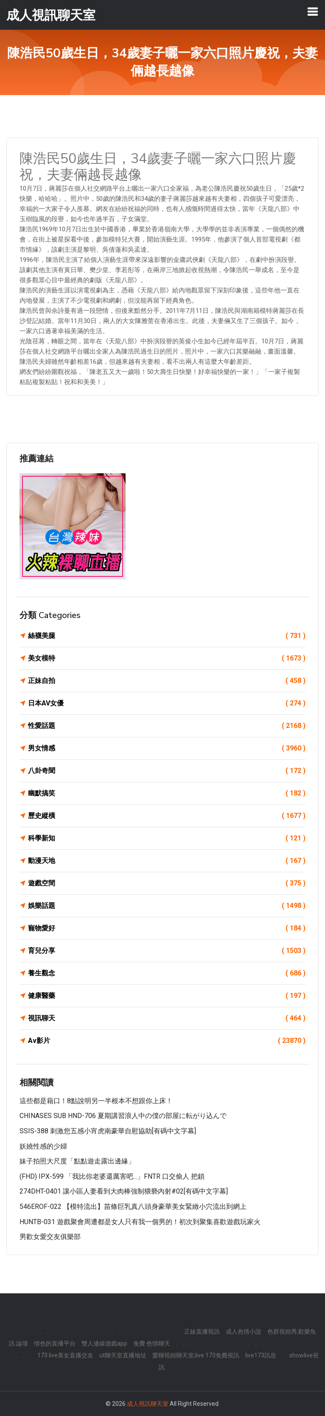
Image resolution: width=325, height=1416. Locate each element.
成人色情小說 (243, 1331)
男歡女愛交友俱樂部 (50, 1237)
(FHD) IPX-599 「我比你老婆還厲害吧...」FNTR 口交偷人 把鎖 (112, 1176)
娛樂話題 (166, 906)
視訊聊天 (166, 1018)
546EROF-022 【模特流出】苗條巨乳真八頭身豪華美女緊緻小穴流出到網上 (133, 1206)
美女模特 (166, 658)
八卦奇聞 (166, 771)
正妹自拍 (166, 681)
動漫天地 (166, 861)
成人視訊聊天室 (147, 1403)
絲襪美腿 (166, 636)
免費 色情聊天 (151, 1343)
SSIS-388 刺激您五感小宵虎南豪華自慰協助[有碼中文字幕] (108, 1131)
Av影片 (166, 1041)
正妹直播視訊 (202, 1331)
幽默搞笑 (166, 793)
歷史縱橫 (166, 816)
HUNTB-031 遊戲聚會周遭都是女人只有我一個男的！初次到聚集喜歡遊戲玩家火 (140, 1222)
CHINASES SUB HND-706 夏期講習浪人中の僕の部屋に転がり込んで (123, 1116)
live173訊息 (260, 1355)
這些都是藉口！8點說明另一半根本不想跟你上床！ (96, 1101)
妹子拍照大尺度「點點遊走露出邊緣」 (77, 1161)
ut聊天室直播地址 (122, 1355)
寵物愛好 (166, 928)
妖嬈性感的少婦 (43, 1146)
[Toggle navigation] (313, 11)
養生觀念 (166, 973)
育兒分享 (166, 951)
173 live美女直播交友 (65, 1355)
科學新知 (166, 838)
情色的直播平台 (55, 1343)
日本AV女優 (166, 703)
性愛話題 (166, 726)
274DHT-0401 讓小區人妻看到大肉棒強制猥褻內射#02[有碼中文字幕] (124, 1191)
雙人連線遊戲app (104, 1343)
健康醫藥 (166, 996)
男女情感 (166, 748)
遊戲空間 (166, 883)
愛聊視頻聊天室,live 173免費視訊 (195, 1355)
